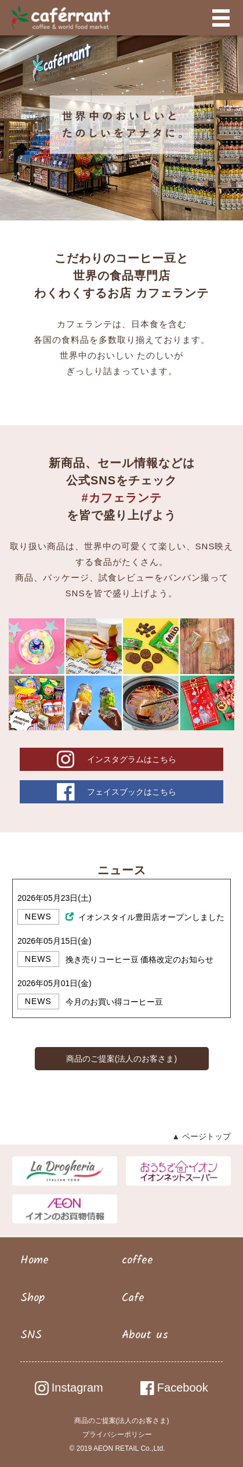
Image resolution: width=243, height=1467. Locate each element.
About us (145, 1335)
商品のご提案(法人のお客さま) (121, 1058)
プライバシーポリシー (117, 1434)
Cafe (133, 1298)
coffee (137, 1260)
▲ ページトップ (201, 1136)
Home (34, 1260)
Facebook (174, 1387)
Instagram (69, 1387)
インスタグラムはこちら (131, 759)
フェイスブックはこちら (131, 791)
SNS (31, 1335)
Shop (32, 1298)
